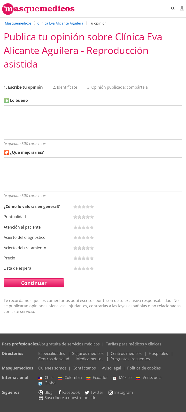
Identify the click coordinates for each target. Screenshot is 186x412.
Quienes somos (52, 368)
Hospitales (158, 353)
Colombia (70, 377)
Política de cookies (144, 368)
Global (47, 383)
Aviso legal (111, 368)
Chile (46, 377)
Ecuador (97, 377)
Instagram (120, 392)
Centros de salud (53, 358)
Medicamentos (89, 358)
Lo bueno (19, 100)
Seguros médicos (88, 353)
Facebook (68, 392)
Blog (45, 392)
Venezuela (149, 377)
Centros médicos (126, 353)
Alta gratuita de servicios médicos (69, 344)
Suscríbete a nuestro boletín (67, 397)
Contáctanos (84, 368)
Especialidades (51, 353)
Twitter (93, 392)
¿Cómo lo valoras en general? (32, 206)
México (122, 377)
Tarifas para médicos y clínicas (133, 344)
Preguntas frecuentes (130, 358)
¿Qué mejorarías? (27, 152)
